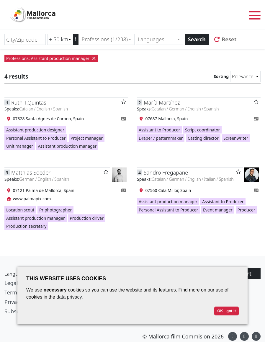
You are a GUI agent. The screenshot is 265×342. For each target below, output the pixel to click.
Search (197, 39)
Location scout (20, 210)
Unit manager (19, 146)
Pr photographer (55, 210)
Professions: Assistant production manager (51, 58)
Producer (246, 210)
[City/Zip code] (25, 39)
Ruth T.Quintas (28, 102)
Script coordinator (202, 130)
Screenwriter (235, 138)
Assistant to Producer (159, 130)
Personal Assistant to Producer (36, 138)
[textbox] (157, 39)
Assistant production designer (35, 130)
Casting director (203, 138)
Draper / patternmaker (161, 138)
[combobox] (107, 39)
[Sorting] (245, 76)
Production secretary (26, 226)
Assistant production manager (67, 146)
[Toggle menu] (255, 16)
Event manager (218, 210)
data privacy (68, 296)
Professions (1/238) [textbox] (105, 39)
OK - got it (226, 311)
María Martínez (162, 102)
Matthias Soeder (30, 172)
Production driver (87, 218)
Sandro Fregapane (166, 172)
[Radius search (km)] (60, 39)
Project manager (87, 138)
